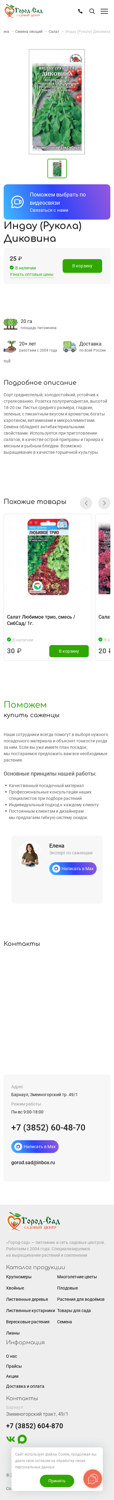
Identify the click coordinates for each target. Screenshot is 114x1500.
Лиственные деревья (27, 1299)
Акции (12, 1376)
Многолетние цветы (77, 1276)
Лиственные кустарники (30, 1310)
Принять (57, 1480)
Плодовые (67, 1288)
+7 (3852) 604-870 (34, 1426)
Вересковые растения (28, 1321)
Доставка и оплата (25, 1386)
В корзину (82, 266)
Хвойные (15, 1288)
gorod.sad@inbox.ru (33, 1162)
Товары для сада (74, 1310)
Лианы (13, 1333)
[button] (86, 503)
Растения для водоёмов (81, 1299)
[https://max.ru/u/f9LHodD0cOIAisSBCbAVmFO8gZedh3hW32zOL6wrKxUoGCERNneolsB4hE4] (22, 1442)
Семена (64, 1321)
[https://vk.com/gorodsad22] (10, 1442)
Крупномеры (19, 1276)
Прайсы (14, 1366)
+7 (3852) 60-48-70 (48, 1128)
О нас (11, 1356)
